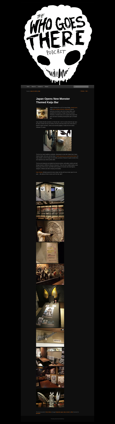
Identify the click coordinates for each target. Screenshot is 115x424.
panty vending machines (58, 109)
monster (68, 412)
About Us (33, 86)
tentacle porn (74, 107)
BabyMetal (67, 109)
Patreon (46, 86)
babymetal (58, 412)
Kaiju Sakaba (39, 172)
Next (87, 91)
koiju (65, 412)
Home (28, 86)
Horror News (48, 412)
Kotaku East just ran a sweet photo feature (66, 156)
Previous (82, 91)
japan (62, 412)
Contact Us (40, 86)
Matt (39, 91)
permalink (38, 413)
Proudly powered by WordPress (57, 418)
